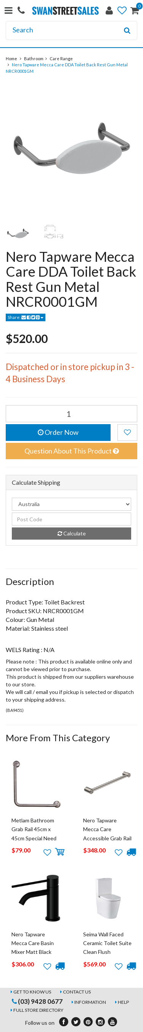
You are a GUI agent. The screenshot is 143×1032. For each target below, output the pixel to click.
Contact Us (77, 992)
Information (90, 1002)
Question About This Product (71, 451)
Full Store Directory (38, 1010)
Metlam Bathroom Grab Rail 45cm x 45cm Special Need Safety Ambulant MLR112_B (33, 838)
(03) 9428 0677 (37, 1001)
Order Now (58, 432)
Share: (25, 317)
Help (123, 1002)
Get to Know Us (32, 992)
